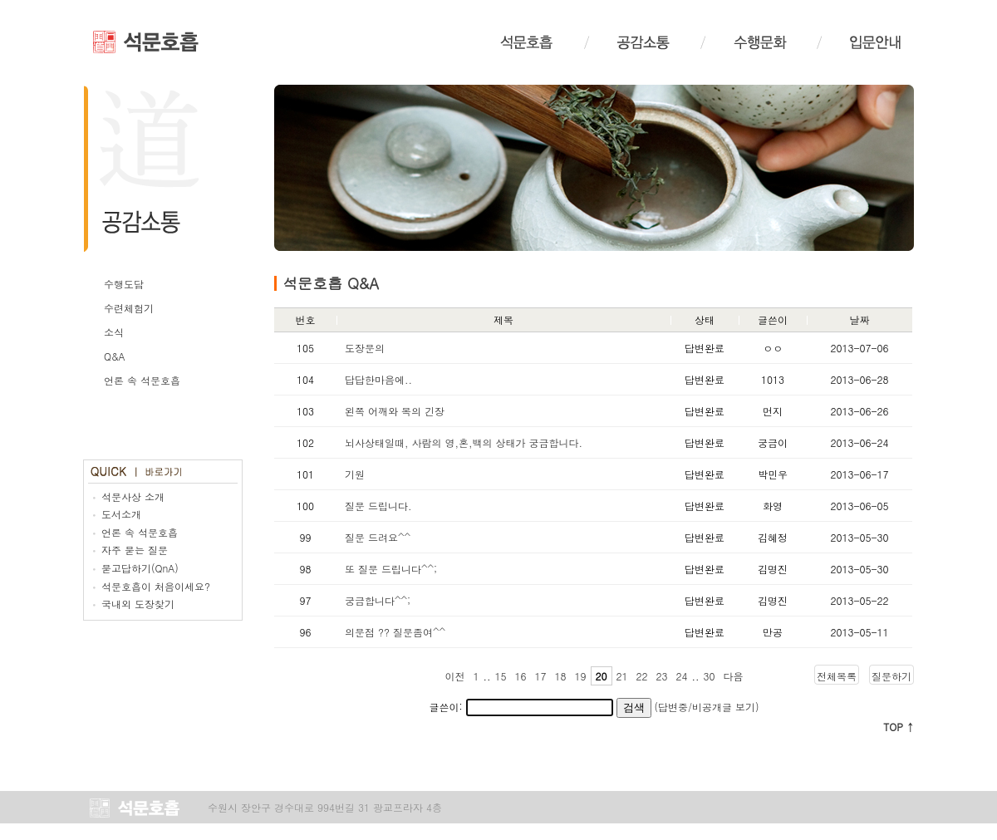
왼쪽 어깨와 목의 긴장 (394, 411)
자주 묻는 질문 (134, 550)
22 (642, 676)
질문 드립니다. (378, 506)
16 (521, 676)
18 (561, 676)
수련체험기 (129, 308)
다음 (734, 676)
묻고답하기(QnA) (140, 568)
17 (541, 676)
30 (709, 676)
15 (501, 676)
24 (682, 676)
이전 (455, 676)
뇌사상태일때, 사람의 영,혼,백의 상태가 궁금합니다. (463, 442)
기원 (355, 474)
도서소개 (121, 514)
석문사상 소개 (133, 496)
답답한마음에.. (378, 379)
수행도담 (124, 284)
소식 (114, 332)
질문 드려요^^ (377, 537)
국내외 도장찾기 (137, 604)
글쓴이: (520, 707)
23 (662, 676)
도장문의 (365, 348)
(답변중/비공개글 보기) (707, 707)
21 (622, 676)
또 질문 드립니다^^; (391, 569)
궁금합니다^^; (377, 600)
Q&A (114, 356)
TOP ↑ (898, 727)
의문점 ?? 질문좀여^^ (395, 632)
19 (581, 676)
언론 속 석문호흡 (142, 380)
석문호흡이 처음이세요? (155, 586)
